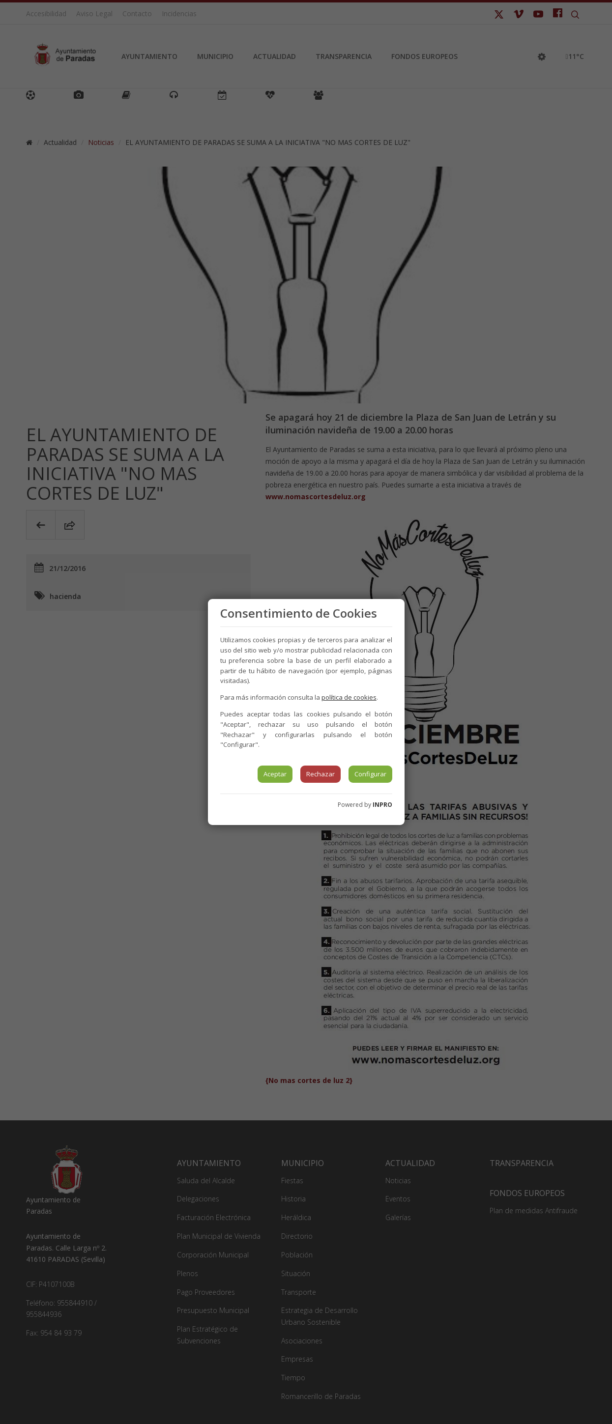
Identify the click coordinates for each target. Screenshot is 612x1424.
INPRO (382, 804)
